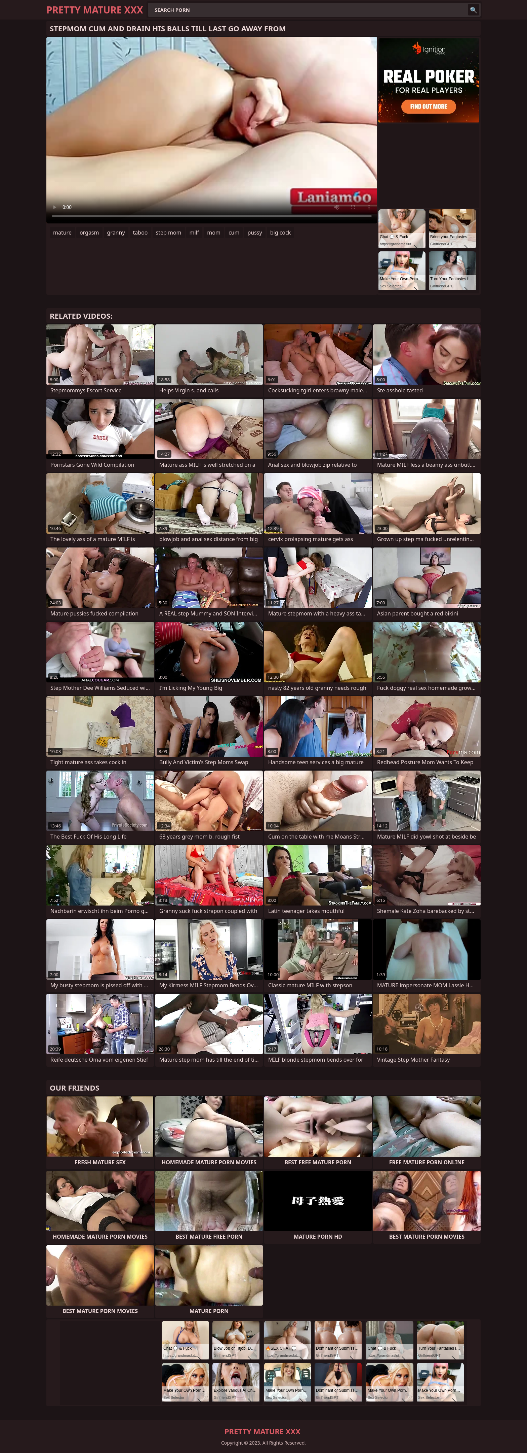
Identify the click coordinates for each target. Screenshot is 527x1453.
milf (194, 232)
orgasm (89, 232)
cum (234, 232)
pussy (254, 232)
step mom (168, 232)
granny (116, 232)
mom (213, 232)
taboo (140, 232)
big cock (280, 232)
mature (62, 232)
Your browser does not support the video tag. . (211, 130)
